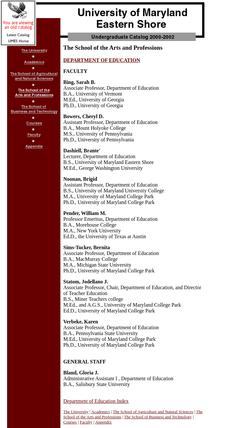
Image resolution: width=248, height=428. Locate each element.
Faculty (86, 422)
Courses (70, 422)
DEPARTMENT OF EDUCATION (101, 60)
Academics (100, 411)
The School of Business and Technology (157, 416)
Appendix (103, 422)
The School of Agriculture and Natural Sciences (153, 411)
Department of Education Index (96, 401)
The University (75, 411)
